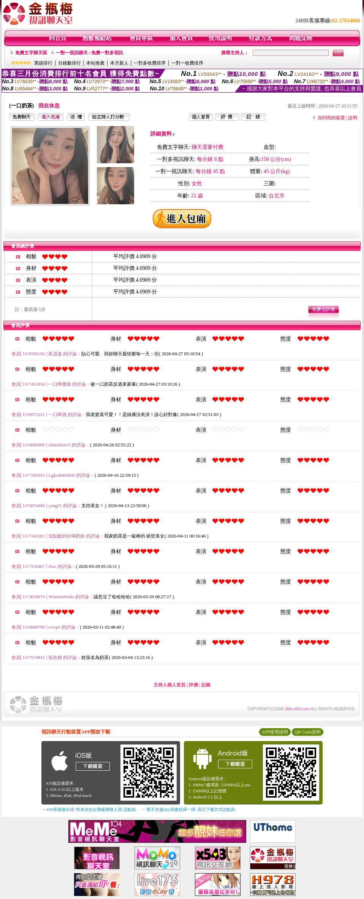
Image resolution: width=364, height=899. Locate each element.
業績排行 (43, 63)
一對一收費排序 (187, 63)
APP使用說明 (274, 732)
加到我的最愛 (331, 117)
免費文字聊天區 (31, 52)
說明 (352, 117)
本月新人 (119, 63)
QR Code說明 (307, 732)
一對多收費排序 (150, 63)
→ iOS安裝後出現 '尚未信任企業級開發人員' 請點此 (88, 809)
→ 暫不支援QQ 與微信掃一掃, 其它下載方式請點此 (188, 809)
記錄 (205, 685)
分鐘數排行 (69, 63)
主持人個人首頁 (169, 685)
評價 (193, 685)
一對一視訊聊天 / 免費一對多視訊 (89, 52)
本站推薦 (95, 63)
